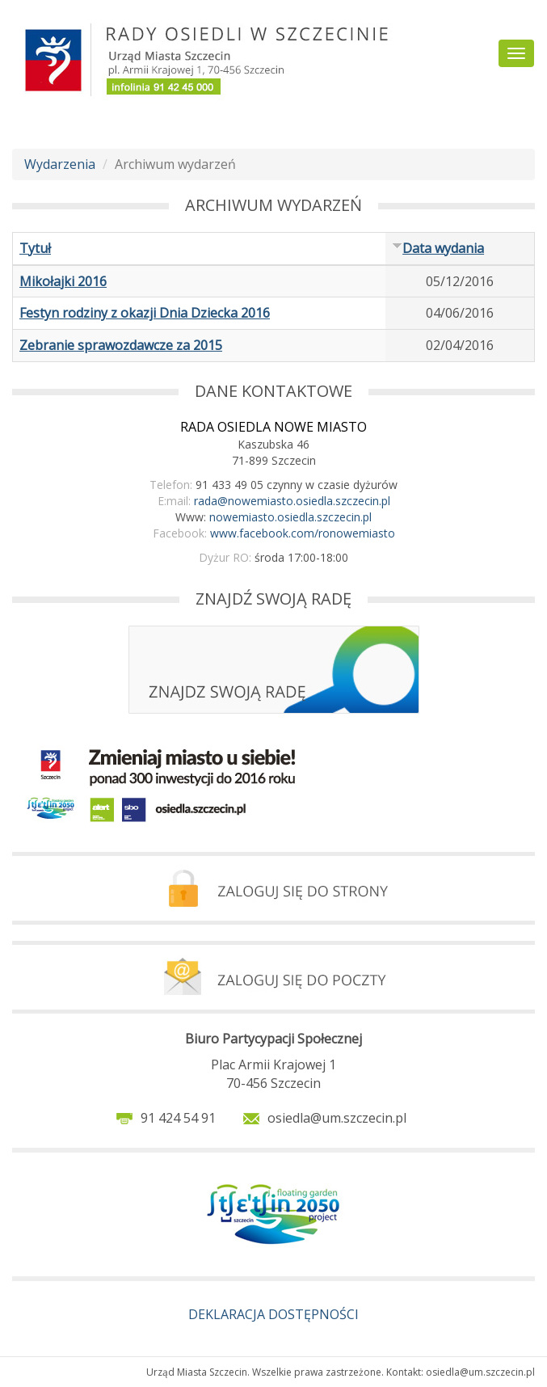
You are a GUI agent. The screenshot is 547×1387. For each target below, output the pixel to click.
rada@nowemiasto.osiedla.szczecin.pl (292, 500)
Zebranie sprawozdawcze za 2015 (120, 345)
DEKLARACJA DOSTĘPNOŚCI (273, 1314)
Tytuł (35, 248)
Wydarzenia (59, 164)
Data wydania (438, 248)
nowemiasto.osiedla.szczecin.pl (290, 517)
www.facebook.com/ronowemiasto (302, 533)
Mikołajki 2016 (63, 281)
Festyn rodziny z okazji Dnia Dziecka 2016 (144, 313)
